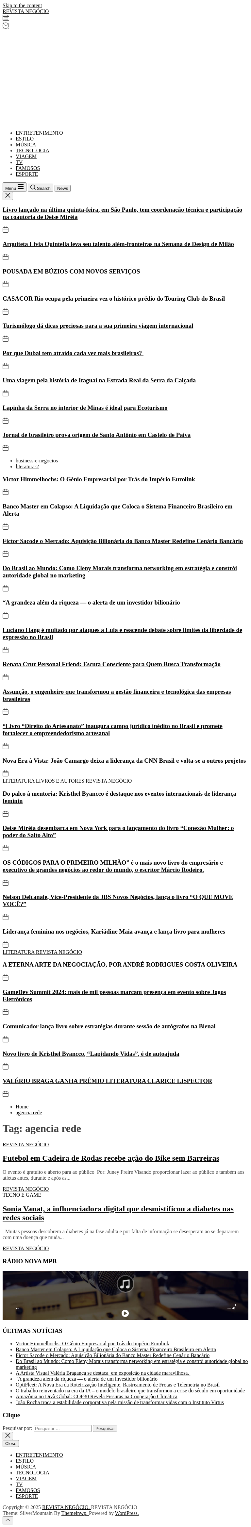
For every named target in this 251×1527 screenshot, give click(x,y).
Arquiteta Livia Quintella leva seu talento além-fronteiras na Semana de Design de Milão (118, 244)
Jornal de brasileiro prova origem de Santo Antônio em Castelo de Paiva (97, 434)
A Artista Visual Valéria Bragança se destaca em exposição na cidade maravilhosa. (103, 1373)
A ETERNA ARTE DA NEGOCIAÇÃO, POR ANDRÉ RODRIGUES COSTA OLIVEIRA (120, 964)
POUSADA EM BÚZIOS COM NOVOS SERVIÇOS (71, 271)
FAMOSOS (28, 168)
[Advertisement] (125, 79)
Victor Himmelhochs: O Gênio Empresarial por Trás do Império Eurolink (99, 479)
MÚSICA (26, 144)
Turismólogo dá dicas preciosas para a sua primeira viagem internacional (98, 325)
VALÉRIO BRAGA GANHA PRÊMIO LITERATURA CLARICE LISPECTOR (107, 1080)
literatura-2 (27, 466)
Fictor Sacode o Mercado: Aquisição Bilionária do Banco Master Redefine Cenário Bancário (123, 541)
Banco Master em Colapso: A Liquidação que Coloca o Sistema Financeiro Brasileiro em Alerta (116, 1349)
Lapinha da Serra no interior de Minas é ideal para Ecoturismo (85, 407)
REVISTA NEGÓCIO (26, 11)
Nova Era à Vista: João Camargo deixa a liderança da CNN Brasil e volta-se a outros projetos (124, 760)
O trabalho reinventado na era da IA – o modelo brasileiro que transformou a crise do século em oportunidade (130, 1390)
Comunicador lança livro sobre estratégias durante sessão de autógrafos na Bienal (109, 1026)
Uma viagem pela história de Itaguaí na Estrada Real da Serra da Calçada (99, 380)
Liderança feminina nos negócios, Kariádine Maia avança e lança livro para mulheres (114, 931)
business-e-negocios (37, 460)
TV (19, 162)
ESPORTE (27, 174)
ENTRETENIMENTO (39, 133)
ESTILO (25, 138)
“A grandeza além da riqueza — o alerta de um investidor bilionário (91, 602)
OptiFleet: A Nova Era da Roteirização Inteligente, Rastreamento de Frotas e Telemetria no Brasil (118, 1384)
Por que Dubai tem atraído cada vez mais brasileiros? (73, 353)
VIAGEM (26, 156)
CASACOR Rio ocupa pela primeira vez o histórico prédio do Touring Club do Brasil (114, 298)
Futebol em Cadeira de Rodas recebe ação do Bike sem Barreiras (111, 1158)
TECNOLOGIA (32, 150)
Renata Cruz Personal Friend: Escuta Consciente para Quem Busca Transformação (112, 664)
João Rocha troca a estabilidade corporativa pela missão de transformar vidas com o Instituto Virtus (120, 1402)
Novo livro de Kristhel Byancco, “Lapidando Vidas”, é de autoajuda (91, 1053)
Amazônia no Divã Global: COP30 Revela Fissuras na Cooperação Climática (96, 1396)
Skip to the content (22, 5)
